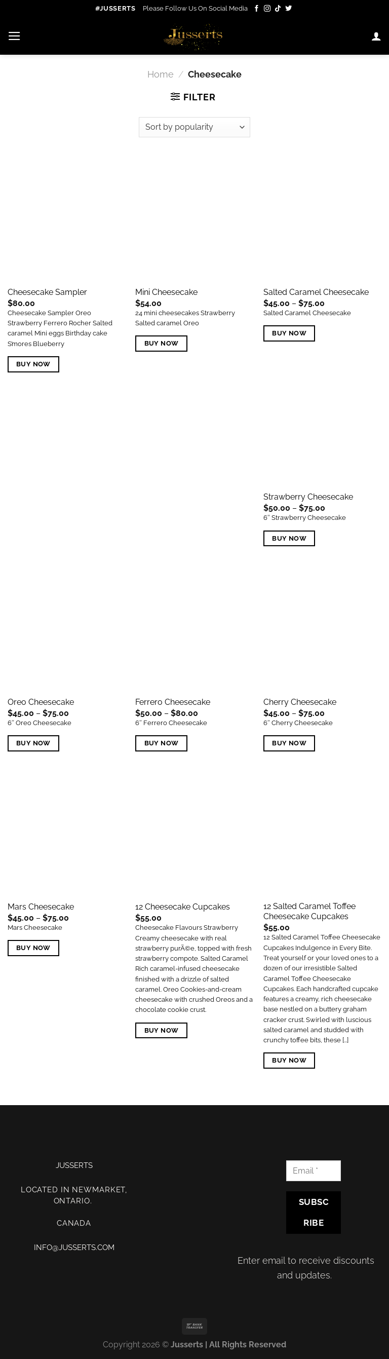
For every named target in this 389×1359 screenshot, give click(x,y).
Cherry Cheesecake (299, 702)
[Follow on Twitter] (288, 9)
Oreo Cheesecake (41, 702)
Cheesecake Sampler (47, 292)
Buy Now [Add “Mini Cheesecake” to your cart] (161, 343)
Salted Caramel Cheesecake (316, 292)
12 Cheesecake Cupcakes (182, 907)
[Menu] (14, 36)
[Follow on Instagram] (267, 9)
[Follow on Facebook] (256, 9)
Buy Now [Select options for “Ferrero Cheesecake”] (161, 743)
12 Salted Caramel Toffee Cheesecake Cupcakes (309, 911)
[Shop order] (194, 127)
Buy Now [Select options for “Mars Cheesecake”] (33, 948)
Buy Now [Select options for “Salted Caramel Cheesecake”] (289, 333)
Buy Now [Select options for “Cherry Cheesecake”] (289, 743)
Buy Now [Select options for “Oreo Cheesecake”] (33, 743)
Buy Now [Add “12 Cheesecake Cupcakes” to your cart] (161, 1030)
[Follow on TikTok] (278, 9)
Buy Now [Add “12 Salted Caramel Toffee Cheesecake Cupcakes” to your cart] (289, 1060)
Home (160, 74)
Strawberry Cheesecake (308, 497)
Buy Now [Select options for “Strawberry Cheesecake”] (289, 538)
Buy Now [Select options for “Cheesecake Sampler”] (33, 364)
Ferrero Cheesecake (172, 702)
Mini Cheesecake (166, 292)
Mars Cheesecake (41, 907)
